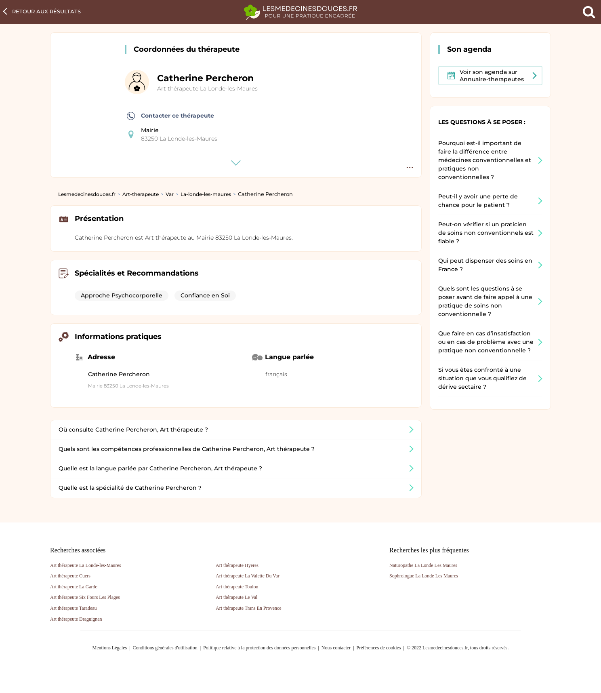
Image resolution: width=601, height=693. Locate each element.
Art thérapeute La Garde (73, 587)
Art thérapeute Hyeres (237, 565)
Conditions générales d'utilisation (165, 648)
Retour (46, 11)
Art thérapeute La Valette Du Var (247, 576)
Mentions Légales (109, 648)
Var (170, 194)
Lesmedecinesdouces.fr (87, 194)
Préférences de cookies (379, 648)
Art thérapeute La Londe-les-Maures (207, 88)
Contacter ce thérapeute (170, 116)
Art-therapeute (140, 194)
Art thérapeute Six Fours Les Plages (85, 597)
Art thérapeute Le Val (236, 597)
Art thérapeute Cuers (70, 576)
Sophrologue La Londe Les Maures (423, 576)
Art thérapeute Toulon (237, 587)
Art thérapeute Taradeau (73, 608)
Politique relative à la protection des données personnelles (259, 648)
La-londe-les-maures (206, 194)
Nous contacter (336, 648)
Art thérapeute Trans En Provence (249, 608)
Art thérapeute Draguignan (76, 619)
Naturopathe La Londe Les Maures (423, 565)
